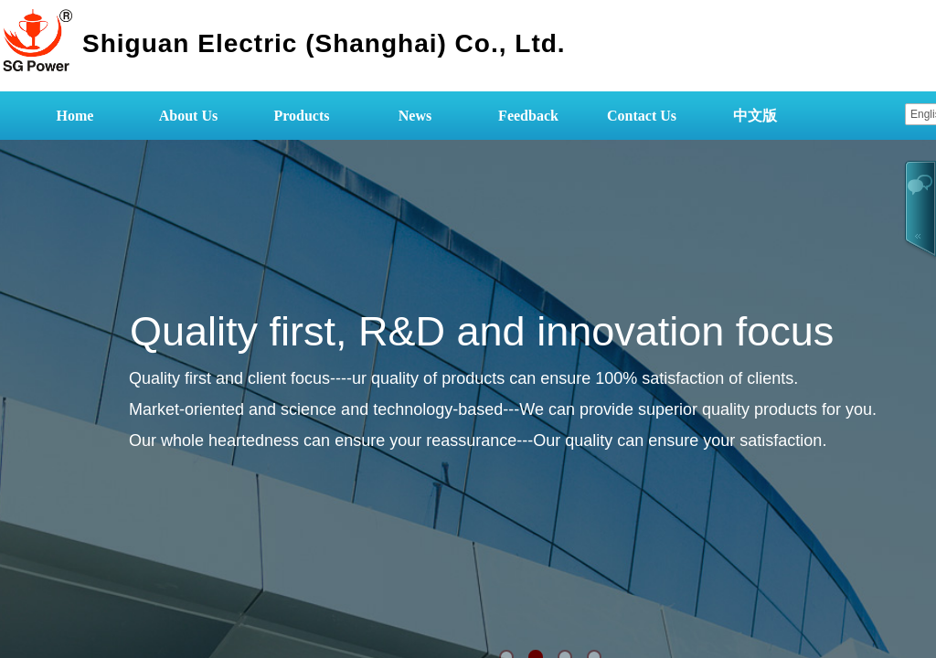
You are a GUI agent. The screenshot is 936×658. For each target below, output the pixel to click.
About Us (188, 115)
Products (301, 115)
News (415, 115)
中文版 (755, 115)
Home (75, 115)
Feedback (528, 115)
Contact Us (641, 115)
